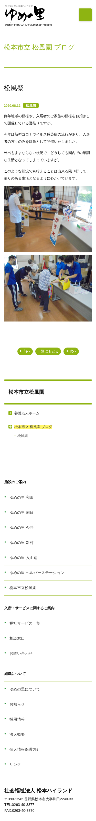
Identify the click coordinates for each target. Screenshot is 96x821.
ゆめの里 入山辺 (23, 557)
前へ (25, 351)
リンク (15, 764)
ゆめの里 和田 (21, 497)
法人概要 (17, 734)
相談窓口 (17, 638)
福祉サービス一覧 (24, 623)
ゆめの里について (24, 689)
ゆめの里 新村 (21, 542)
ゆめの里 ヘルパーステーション (36, 572)
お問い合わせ (21, 653)
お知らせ (17, 704)
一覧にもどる (48, 351)
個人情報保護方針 (24, 749)
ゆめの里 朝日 (21, 512)
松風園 (31, 106)
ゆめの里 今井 (21, 527)
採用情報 (17, 719)
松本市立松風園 (22, 588)
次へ (71, 351)
